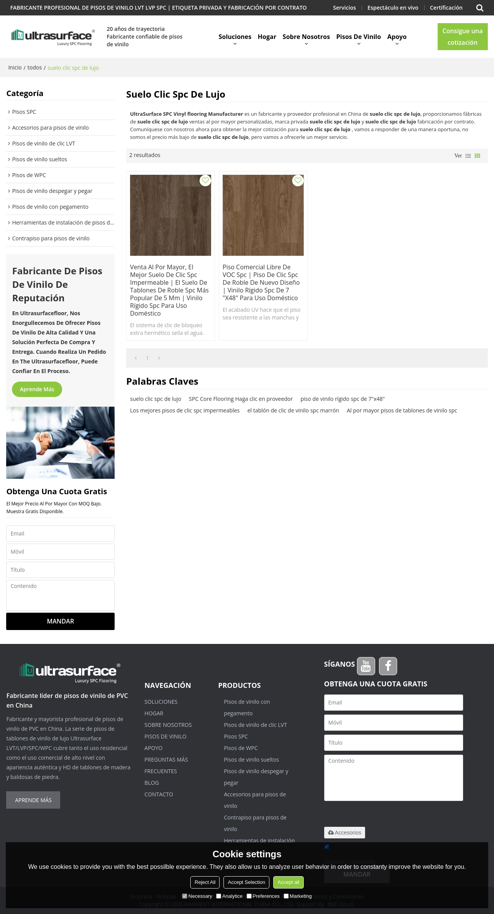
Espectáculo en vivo (392, 7)
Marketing (298, 896)
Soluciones (234, 36)
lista (468, 156)
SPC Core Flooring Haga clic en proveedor (241, 397)
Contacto (158, 794)
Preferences (263, 896)
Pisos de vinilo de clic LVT (255, 724)
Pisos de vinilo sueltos (251, 759)
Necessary (197, 896)
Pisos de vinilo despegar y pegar (256, 776)
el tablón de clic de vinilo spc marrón (293, 409)
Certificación (446, 7)
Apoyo (397, 36)
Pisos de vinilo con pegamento (247, 707)
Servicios (344, 7)
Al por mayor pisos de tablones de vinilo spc (402, 409)
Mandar (60, 621)
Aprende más (37, 389)
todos (34, 67)
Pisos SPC (236, 736)
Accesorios (344, 833)
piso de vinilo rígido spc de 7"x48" (343, 397)
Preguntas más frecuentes (166, 765)
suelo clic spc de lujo (155, 397)
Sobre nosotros (306, 36)
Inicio (15, 67)
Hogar (267, 36)
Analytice (229, 896)
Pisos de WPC (241, 748)
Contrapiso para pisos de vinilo (255, 823)
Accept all (288, 882)
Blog (151, 782)
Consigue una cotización (462, 37)
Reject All (205, 882)
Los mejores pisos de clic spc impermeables (185, 409)
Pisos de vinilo (358, 36)
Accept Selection (246, 882)
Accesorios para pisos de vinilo (255, 800)
